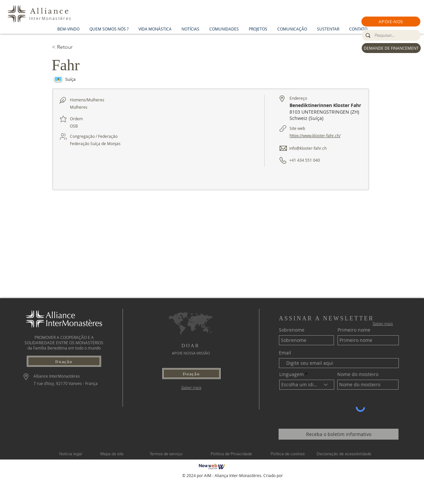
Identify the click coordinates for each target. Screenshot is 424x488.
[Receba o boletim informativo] (338, 434)
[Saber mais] (191, 387)
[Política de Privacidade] (231, 453)
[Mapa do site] (112, 453)
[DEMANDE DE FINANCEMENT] (391, 48)
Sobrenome (291, 330)
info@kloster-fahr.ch (308, 148)
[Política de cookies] (287, 453)
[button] (390, 22)
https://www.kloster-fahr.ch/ (315, 135)
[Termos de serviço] (166, 453)
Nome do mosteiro (357, 374)
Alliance (50, 11)
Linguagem (291, 374)
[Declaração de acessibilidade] (344, 453)
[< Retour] (75, 47)
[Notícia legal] (71, 453)
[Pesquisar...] (390, 35)
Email (285, 353)
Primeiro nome (354, 330)
